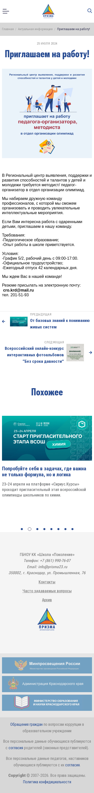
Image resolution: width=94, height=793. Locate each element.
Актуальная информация (35, 29)
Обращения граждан (26, 724)
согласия (16, 747)
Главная (8, 29)
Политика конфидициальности (47, 781)
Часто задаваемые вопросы (47, 590)
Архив (47, 599)
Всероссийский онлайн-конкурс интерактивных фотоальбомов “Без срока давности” (34, 355)
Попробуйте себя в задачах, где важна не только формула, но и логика (44, 471)
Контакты (47, 581)
